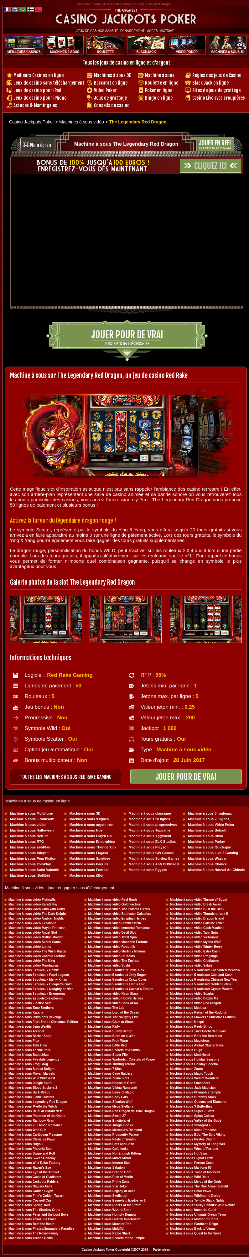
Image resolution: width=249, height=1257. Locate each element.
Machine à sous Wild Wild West (31, 1078)
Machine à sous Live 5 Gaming (213, 853)
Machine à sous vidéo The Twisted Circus (119, 909)
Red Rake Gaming (70, 675)
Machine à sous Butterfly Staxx (193, 1097)
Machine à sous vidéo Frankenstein (114, 923)
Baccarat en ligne (110, 83)
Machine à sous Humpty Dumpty (112, 1214)
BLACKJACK (146, 52)
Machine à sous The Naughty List (113, 1017)
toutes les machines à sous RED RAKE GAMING (66, 777)
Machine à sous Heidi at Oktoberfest (35, 1111)
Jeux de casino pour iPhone (39, 98)
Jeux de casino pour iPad (37, 90)
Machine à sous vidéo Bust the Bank (197, 909)
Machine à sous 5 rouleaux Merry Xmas (37, 979)
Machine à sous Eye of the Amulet (33, 1172)
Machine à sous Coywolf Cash (30, 1200)
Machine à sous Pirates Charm (192, 1139)
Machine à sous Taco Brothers (31, 1007)
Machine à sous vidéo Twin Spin (194, 932)
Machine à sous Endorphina (92, 841)
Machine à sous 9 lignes (89, 819)
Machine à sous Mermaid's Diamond (115, 1130)
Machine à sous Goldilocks (108, 1148)
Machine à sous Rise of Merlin (110, 1177)
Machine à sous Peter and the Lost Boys (38, 1214)
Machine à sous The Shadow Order (34, 1210)
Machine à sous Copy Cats (108, 1097)
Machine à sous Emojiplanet (109, 1120)
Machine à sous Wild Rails (189, 1177)
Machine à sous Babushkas (28, 1054)
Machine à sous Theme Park (29, 1050)
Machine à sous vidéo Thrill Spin (112, 937)
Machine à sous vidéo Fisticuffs (32, 899)
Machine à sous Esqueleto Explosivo (35, 998)
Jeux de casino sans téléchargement (48, 83)
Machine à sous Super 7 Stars (192, 1111)
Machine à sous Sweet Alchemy (31, 1158)
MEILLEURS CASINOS (23, 52)
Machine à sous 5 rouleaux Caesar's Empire (120, 989)
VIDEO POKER (187, 52)
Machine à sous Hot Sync (189, 1153)
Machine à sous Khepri (187, 1022)
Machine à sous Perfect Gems (192, 1163)
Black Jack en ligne (210, 83)
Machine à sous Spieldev (89, 858)
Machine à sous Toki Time (27, 1045)
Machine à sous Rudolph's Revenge (35, 1017)
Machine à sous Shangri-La (190, 1125)
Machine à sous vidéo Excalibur (32, 923)
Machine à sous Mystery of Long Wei (197, 1144)
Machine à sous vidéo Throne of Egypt (198, 899)
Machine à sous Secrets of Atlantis (114, 1050)
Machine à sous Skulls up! (107, 1195)
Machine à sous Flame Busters (31, 1097)
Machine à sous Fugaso (88, 853)
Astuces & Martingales (35, 105)
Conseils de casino (112, 105)
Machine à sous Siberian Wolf (110, 1101)
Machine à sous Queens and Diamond (198, 1101)
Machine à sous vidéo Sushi (109, 965)
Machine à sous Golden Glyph (30, 1191)
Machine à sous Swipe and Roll (31, 1153)
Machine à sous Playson (149, 847)
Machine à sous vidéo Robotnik (111, 946)
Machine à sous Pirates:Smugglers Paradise (41, 1228)
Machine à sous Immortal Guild (193, 1210)
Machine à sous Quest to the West (195, 1233)
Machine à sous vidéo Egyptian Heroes (117, 918)
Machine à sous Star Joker (108, 1186)
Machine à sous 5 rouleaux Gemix (33, 970)
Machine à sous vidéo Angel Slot (32, 932)
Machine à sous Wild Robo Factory (34, 1163)
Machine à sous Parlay (206, 841)
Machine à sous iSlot (86, 875)
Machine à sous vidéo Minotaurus (33, 965)
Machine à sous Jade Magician (193, 1087)
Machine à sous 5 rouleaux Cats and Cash (201, 975)
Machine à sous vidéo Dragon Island (197, 918)
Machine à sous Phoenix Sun (30, 1148)
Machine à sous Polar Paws (190, 1191)
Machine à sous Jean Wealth (29, 1026)
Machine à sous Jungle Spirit (30, 1083)
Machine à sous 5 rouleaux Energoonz (36, 993)
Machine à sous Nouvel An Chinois (216, 870)
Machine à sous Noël (86, 830)
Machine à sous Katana (25, 1012)
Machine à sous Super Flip (108, 1054)
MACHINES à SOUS (64, 52)
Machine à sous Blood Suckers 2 (32, 1087)
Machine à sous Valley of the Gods (195, 1120)
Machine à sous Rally (104, 1026)
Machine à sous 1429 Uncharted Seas (198, 1031)
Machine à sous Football (89, 870)
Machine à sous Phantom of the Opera (36, 1116)
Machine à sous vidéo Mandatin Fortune (118, 942)
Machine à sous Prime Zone (109, 1181)
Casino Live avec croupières (218, 98)
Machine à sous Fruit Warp (108, 1040)
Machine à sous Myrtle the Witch (32, 1106)
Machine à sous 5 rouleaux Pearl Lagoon (38, 975)
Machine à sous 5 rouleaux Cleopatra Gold (40, 984)
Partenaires (161, 1249)
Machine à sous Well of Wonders (194, 1078)
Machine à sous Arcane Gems (30, 1238)
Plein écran (40, 145)
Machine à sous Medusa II (189, 1007)
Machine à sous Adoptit (29, 853)
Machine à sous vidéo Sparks (192, 993)
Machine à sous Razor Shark (109, 1233)
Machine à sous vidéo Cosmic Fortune (36, 956)
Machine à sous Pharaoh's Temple (195, 1092)
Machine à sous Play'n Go (90, 836)
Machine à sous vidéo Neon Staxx (113, 993)
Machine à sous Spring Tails (29, 1205)
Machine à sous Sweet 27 (107, 1116)
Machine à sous (159, 75)
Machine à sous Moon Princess (193, 1130)
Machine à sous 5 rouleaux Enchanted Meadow (205, 970)
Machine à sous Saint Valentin (34, 870)
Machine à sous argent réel (91, 825)
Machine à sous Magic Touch (191, 1073)
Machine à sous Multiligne (31, 813)
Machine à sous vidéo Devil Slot (112, 932)
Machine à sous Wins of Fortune (194, 1148)
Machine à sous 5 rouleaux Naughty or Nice (40, 989)
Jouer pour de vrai (127, 335)
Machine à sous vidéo (28, 825)
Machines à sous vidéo (81, 121)
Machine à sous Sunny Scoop (110, 1031)
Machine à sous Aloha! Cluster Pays (197, 1045)
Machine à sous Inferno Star (109, 1163)
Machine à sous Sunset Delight (31, 1069)
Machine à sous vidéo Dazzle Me (194, 998)
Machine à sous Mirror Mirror (110, 1158)
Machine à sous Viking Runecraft (112, 1087)
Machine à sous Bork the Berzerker (196, 1036)
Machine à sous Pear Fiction (33, 858)
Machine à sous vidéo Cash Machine (197, 928)
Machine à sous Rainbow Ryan (31, 1120)
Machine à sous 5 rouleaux (32, 819)
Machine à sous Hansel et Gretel (112, 1083)
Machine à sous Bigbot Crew (191, 1158)
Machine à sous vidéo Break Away (195, 904)
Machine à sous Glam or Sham (111, 1022)
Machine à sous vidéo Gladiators (194, 960)
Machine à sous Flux (23, 1040)
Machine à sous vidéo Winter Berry (196, 946)
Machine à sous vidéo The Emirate (113, 960)
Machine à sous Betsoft (207, 830)
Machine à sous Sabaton (106, 1167)
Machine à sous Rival (205, 836)
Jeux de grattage (110, 98)
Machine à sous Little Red (107, 1045)
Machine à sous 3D (84, 813)
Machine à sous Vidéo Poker (211, 825)
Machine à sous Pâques (88, 864)
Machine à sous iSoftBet (30, 875)
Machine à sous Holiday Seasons (194, 1059)
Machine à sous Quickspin (209, 847)
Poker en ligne (158, 90)
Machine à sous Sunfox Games (154, 858)
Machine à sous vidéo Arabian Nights (36, 918)
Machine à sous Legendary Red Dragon (37, 1101)
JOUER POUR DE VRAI (186, 777)
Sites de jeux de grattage (216, 90)
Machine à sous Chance (207, 864)
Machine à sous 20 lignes (149, 819)
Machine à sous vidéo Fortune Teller (197, 923)
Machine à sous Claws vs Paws (31, 1139)
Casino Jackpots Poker (31, 121)
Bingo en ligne (159, 98)
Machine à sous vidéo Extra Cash (195, 951)
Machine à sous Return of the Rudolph (198, 1012)
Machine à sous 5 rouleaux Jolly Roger (117, 975)
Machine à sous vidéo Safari (191, 965)
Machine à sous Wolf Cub (27, 1130)
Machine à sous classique (150, 813)
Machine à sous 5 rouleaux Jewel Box (116, 970)
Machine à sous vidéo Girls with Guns (36, 909)
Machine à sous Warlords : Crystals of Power (121, 1059)
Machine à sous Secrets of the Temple (116, 1238)
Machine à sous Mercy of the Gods (195, 1181)
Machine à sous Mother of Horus (194, 1219)
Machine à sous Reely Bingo (191, 1026)
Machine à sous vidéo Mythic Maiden (35, 937)
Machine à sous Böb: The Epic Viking (198, 1134)
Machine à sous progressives (153, 825)
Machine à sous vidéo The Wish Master (37, 951)
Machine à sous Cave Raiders (110, 1073)
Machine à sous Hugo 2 (25, 1144)
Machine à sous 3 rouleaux (210, 813)
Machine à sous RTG (27, 841)
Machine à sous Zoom (186, 1069)
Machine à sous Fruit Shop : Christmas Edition (43, 1022)
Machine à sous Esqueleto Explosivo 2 (117, 1200)
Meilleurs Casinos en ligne (38, 75)
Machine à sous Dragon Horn (110, 1172)
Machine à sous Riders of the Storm (115, 1205)
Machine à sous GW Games (151, 853)
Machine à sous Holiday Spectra (194, 1064)
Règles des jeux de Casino (216, 75)
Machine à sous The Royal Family (33, 1233)
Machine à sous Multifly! (106, 1228)
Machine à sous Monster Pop (110, 1224)
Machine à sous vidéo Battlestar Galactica (119, 913)
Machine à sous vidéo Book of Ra (113, 1003)
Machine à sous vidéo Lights (29, 946)
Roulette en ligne (161, 83)
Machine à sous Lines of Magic (111, 1092)
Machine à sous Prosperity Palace (113, 1134)
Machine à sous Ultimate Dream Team (198, 1214)
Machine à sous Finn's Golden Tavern (36, 1195)
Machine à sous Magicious (190, 1040)
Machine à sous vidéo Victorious (194, 937)
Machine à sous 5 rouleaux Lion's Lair (116, 984)
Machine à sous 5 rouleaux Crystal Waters (201, 989)
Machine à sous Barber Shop (29, 1036)
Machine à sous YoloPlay (30, 864)
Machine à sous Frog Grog (28, 1064)
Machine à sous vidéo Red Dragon (195, 1003)
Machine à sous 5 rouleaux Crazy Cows (117, 979)
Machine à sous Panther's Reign (194, 1224)
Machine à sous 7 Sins (105, 1069)
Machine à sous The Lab (106, 1007)
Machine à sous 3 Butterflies (191, 1106)
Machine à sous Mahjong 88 (190, 1167)
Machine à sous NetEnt (29, 836)
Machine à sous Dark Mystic (29, 1092)
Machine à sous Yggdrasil (150, 836)
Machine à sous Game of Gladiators (35, 1177)
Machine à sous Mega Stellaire (111, 1106)
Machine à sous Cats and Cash (111, 1144)
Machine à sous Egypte (148, 870)
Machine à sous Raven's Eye (29, 1167)
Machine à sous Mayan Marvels (31, 1073)
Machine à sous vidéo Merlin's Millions (117, 951)
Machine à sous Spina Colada (192, 1116)
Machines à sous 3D (113, 75)
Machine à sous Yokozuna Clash (32, 1219)
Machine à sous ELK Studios (152, 841)
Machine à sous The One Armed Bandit (199, 1186)
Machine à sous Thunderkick (92, 847)
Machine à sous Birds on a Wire (112, 1036)
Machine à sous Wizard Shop (110, 1210)
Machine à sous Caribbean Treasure (35, 1134)
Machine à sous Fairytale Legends (33, 1059)
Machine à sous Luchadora (190, 1083)
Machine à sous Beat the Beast (31, 1224)
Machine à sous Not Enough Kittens (115, 1153)
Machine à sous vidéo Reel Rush (112, 899)
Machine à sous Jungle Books (110, 1125)
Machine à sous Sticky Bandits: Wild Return (202, 1205)
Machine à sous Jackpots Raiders (33, 1181)
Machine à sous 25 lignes (208, 819)
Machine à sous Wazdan (207, 858)
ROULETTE (105, 52)
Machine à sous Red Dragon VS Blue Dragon (121, 1111)
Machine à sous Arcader (26, 1031)
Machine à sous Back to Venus (193, 1228)
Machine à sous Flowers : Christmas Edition (203, 1017)
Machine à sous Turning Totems (112, 1064)
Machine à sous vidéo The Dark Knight (37, 913)
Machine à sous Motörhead (190, 1054)
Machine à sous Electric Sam (29, 1003)
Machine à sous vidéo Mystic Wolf (195, 942)
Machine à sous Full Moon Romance (35, 1125)
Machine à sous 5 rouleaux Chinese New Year (204, 979)
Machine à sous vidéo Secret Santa (34, 942)
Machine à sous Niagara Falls (30, 1186)
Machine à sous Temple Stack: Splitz (197, 1200)
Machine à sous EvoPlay (30, 847)
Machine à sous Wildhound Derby (195, 1195)
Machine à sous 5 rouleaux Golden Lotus (200, 984)
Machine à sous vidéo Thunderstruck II (199, 913)
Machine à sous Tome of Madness (195, 1172)
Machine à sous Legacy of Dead (112, 1191)
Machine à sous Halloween (32, 830)
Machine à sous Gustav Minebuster (114, 1219)
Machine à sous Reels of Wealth (112, 1139)
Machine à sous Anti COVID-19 (154, 864)
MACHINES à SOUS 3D (227, 52)
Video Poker (105, 90)
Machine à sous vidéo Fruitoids (111, 956)
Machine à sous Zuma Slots (108, 1078)
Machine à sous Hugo (186, 1050)
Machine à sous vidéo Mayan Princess (36, 928)
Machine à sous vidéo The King (31, 960)
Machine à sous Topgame (149, 830)
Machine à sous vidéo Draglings (194, 956)
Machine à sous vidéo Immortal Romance (119, 928)
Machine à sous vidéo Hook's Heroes (115, 998)
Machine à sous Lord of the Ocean (113, 1012)
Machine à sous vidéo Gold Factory (114, 904)
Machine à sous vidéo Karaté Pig (32, 904)
